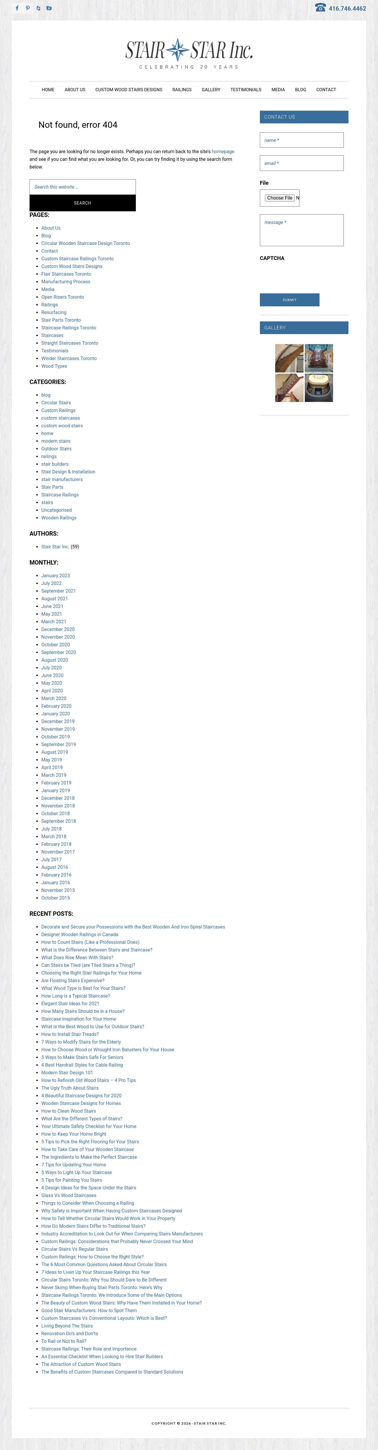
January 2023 (55, 575)
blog (45, 395)
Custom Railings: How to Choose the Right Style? (92, 1257)
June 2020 (52, 675)
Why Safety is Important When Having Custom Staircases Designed (111, 1211)
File (264, 183)
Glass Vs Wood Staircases (68, 1195)
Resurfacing (53, 312)
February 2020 (56, 706)
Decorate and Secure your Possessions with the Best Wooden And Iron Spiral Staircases (133, 927)
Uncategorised (56, 510)
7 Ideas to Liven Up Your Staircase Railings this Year (95, 1272)
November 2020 (58, 637)
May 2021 (51, 614)
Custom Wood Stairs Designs (71, 266)
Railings (49, 305)
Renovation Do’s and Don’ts (69, 1333)
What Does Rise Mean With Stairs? (77, 957)
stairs (47, 502)
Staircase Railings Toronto (68, 328)
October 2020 (55, 645)
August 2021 (54, 598)
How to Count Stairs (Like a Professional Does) (90, 942)
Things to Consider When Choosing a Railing (87, 1203)
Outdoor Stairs (56, 449)
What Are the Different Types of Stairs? (81, 1119)
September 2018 (58, 821)
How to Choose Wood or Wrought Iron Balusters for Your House (107, 1049)
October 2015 (55, 898)
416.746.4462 (347, 8)
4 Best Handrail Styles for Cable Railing (82, 1065)
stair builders (55, 464)
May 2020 (51, 683)
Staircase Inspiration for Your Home (78, 1019)
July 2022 (51, 583)
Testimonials (54, 351)
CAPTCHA (272, 258)
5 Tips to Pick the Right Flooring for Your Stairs (90, 1142)
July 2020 (51, 668)
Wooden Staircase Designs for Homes (81, 1103)
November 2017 (58, 852)
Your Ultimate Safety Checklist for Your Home (88, 1126)
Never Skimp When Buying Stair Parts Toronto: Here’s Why (101, 1287)
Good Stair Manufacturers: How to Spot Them (89, 1310)
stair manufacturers (62, 479)
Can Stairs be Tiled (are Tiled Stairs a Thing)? (88, 965)
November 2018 (58, 806)
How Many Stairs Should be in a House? (83, 1011)
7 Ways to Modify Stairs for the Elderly (81, 1042)
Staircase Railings (60, 495)
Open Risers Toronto (62, 297)
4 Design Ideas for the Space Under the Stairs (88, 1188)
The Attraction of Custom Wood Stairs (81, 1364)
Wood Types (54, 366)
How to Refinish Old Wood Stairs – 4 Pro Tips (88, 1080)
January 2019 (55, 790)
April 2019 (52, 767)
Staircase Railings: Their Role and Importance (88, 1349)
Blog (46, 235)
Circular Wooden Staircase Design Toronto (85, 243)
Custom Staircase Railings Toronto (77, 258)
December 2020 (58, 629)
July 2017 (51, 859)
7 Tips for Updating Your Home (73, 1165)
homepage (223, 151)
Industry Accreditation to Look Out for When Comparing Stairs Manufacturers (122, 1234)
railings (49, 456)
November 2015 (58, 890)
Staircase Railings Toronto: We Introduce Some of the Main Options (111, 1295)
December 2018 (58, 798)
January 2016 (55, 882)
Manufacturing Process (65, 282)
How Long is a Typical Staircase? (75, 996)
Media (47, 289)
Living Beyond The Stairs (67, 1326)
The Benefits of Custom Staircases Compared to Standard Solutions (112, 1372)
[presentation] (305, 276)
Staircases (52, 335)
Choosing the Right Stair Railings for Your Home (91, 973)
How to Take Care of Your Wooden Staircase (87, 1149)
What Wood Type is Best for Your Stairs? (83, 988)
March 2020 (53, 698)
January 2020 (55, 714)
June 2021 (52, 606)
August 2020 (54, 660)
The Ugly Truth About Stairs (70, 1088)
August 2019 (54, 752)
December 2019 (58, 721)
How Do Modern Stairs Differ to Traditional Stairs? (93, 1226)
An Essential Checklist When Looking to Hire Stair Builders (102, 1356)
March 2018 (53, 836)
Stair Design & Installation (68, 472)
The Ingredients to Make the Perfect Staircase (89, 1157)
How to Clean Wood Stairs (68, 1111)
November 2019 (58, 729)
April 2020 (52, 691)
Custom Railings (58, 410)
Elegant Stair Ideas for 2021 (70, 1003)
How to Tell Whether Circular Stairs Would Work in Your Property (108, 1218)
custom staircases (60, 418)
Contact (49, 251)
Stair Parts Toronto (61, 320)
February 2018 (56, 844)
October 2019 (55, 737)
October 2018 (55, 813)
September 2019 (58, 744)
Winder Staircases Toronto (69, 358)
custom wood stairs (62, 426)
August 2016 (54, 867)
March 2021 (53, 622)
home (47, 433)
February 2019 (56, 783)
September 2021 (58, 591)
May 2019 (51, 760)
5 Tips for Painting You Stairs (71, 1180)
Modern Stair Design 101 (67, 1072)
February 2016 (56, 875)
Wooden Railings (58, 518)
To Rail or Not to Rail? (64, 1341)
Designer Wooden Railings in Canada (79, 934)
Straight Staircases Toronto (69, 343)
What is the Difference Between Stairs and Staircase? (96, 950)
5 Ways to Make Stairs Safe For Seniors (82, 1057)
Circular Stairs (56, 403)
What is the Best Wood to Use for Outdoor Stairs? (92, 1026)
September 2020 (58, 652)
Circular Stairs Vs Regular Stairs (74, 1249)
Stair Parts (52, 487)
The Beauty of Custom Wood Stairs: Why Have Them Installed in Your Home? (121, 1303)
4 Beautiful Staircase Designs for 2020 (81, 1095)
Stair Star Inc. (189, 53)
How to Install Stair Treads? (70, 1034)
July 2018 (51, 829)
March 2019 (53, 775)
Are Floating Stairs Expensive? (73, 980)
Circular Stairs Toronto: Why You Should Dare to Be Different (104, 1280)
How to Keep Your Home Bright (73, 1134)
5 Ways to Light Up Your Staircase (76, 1172)
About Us (51, 228)
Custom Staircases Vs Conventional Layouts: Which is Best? (104, 1318)
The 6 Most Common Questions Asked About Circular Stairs (104, 1264)
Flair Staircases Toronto (66, 274)
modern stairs (56, 441)
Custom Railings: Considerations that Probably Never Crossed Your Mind (117, 1241)
